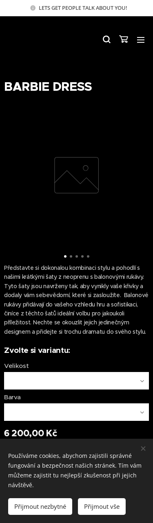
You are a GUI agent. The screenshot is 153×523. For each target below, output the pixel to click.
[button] (106, 39)
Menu (140, 39)
